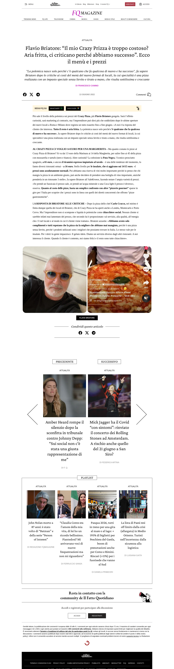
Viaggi (95, 19)
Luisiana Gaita (134, 555)
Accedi (77, 615)
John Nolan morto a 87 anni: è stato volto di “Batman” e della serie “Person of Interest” (41, 530)
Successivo (109, 361)
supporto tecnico (132, 635)
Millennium (90, 4)
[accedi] (144, 4)
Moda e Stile (110, 19)
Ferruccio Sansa (73, 563)
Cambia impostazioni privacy (78, 662)
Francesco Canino (88, 86)
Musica (84, 19)
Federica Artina (110, 462)
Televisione (58, 19)
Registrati (97, 615)
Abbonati (130, 4)
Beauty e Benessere (129, 19)
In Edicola (78, 4)
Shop (97, 4)
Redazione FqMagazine (42, 546)
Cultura (147, 19)
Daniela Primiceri (103, 571)
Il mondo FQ (105, 4)
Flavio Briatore (87, 318)
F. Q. (66, 467)
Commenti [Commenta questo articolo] (143, 94)
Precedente (64, 361)
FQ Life (45, 19)
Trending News (30, 19)
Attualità (87, 40)
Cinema (72, 19)
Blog (84, 4)
